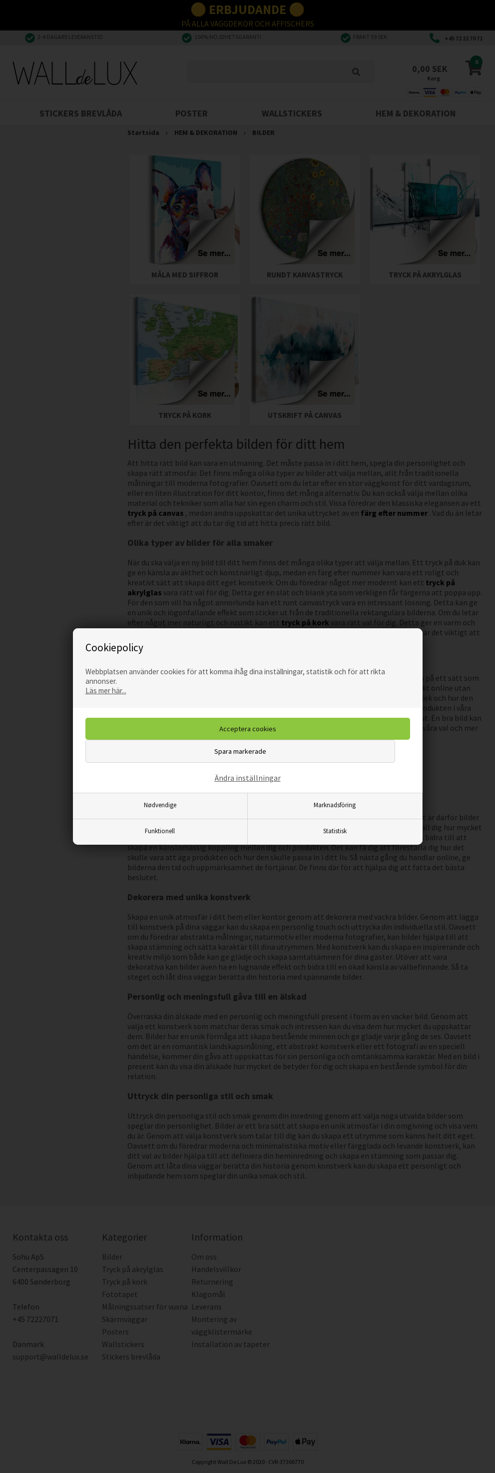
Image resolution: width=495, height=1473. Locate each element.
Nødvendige (160, 805)
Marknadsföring (335, 805)
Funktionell (160, 831)
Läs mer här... (105, 690)
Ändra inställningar (248, 778)
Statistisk (335, 831)
